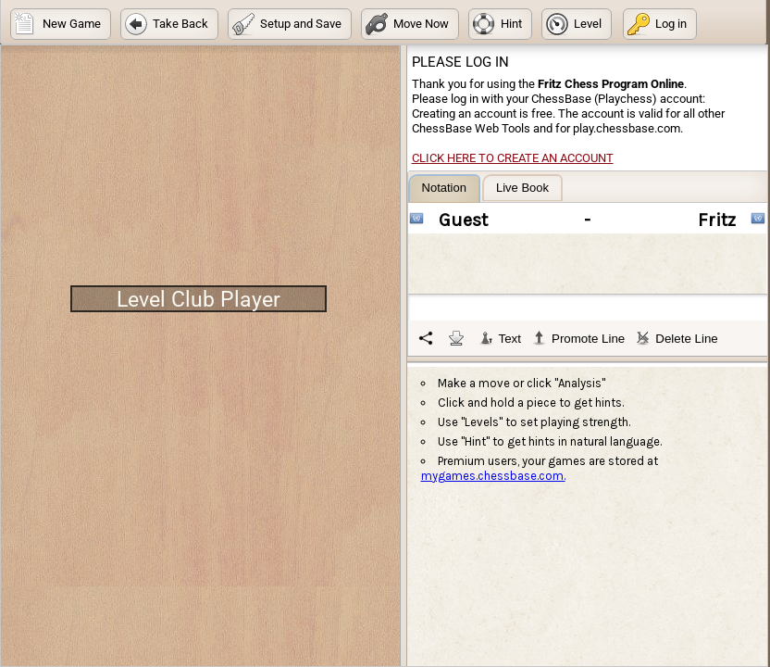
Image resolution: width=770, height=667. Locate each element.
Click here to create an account (513, 158)
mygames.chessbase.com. (493, 476)
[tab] (444, 188)
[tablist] (588, 264)
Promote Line (578, 338)
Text (500, 338)
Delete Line (676, 338)
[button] (60, 24)
